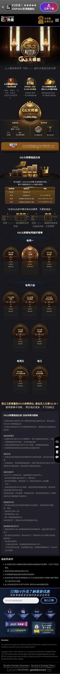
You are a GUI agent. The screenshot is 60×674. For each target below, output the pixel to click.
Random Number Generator (16, 665)
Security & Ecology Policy (42, 665)
